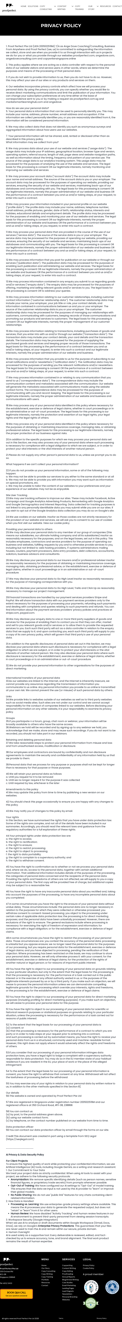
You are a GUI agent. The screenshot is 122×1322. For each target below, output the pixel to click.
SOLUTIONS (33, 6)
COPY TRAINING (79, 8)
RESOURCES (105, 6)
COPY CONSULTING (48, 8)
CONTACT (117, 6)
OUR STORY (93, 8)
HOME (23, 6)
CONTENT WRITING (65, 8)
